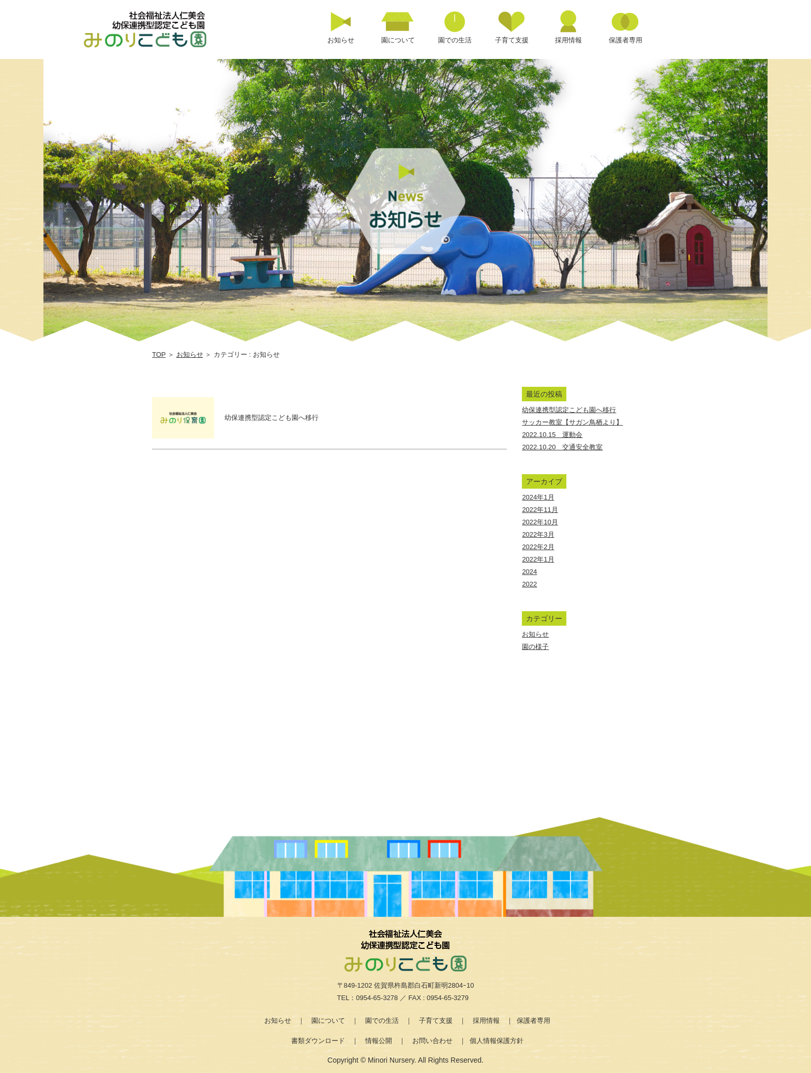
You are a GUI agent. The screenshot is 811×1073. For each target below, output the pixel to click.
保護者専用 (533, 1020)
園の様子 (535, 647)
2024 (529, 572)
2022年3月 (538, 534)
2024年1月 (538, 497)
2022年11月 (540, 509)
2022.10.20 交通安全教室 (562, 447)
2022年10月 (540, 522)
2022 (529, 584)
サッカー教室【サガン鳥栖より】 (572, 422)
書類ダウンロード (318, 1041)
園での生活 (382, 1020)
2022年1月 (538, 559)
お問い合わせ (432, 1041)
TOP (159, 354)
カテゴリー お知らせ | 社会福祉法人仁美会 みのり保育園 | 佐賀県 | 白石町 (157, 29)
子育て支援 (436, 1020)
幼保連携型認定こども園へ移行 (569, 410)
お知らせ (189, 354)
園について (328, 1020)
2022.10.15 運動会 (552, 435)
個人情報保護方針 (496, 1041)
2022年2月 (538, 547)
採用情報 (486, 1020)
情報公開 (378, 1041)
